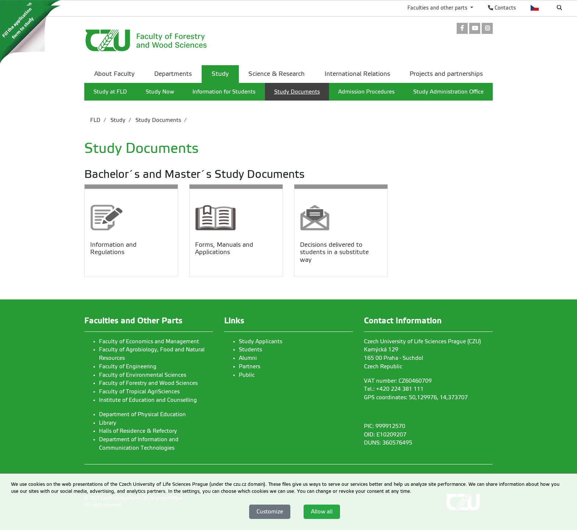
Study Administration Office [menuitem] (448, 92)
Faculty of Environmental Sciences (142, 375)
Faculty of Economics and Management (149, 341)
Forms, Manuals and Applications (224, 248)
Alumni (248, 358)
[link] (462, 29)
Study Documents (157, 120)
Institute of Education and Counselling (148, 400)
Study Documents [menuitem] (297, 92)
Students (250, 349)
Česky (535, 8)
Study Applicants (260, 341)
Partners (249, 366)
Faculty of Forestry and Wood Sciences (148, 383)
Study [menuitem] (220, 73)
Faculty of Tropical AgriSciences (139, 391)
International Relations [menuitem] (357, 73)
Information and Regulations (113, 248)
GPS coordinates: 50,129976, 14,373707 (416, 397)
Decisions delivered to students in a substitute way (334, 252)
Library (107, 423)
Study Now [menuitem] (160, 92)
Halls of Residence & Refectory (138, 431)
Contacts (502, 8)
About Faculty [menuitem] (114, 73)
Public (247, 375)
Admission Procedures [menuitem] (366, 92)
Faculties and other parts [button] (438, 8)
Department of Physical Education (142, 414)
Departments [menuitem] (173, 73)
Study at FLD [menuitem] (110, 92)
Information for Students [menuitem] (223, 92)
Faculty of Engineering (127, 366)
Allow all (322, 512)
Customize (269, 512)
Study (117, 120)
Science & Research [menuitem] (276, 73)
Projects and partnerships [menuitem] (446, 73)
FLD (95, 120)
